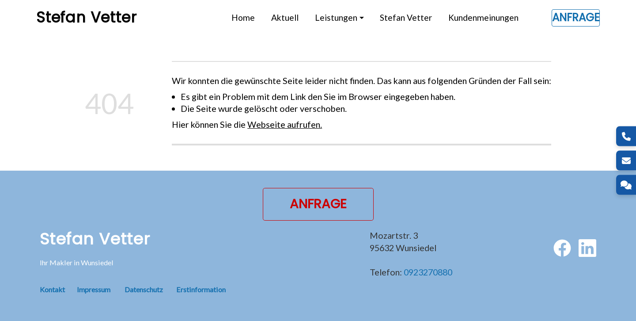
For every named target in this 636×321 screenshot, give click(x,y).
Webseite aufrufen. (284, 124)
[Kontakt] (626, 185)
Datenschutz (144, 289)
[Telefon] (626, 136)
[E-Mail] (626, 161)
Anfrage (575, 17)
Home (243, 17)
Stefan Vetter (406, 17)
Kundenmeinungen (483, 17)
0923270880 (428, 272)
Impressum (93, 289)
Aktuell (285, 17)
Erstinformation (201, 289)
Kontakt (58, 289)
